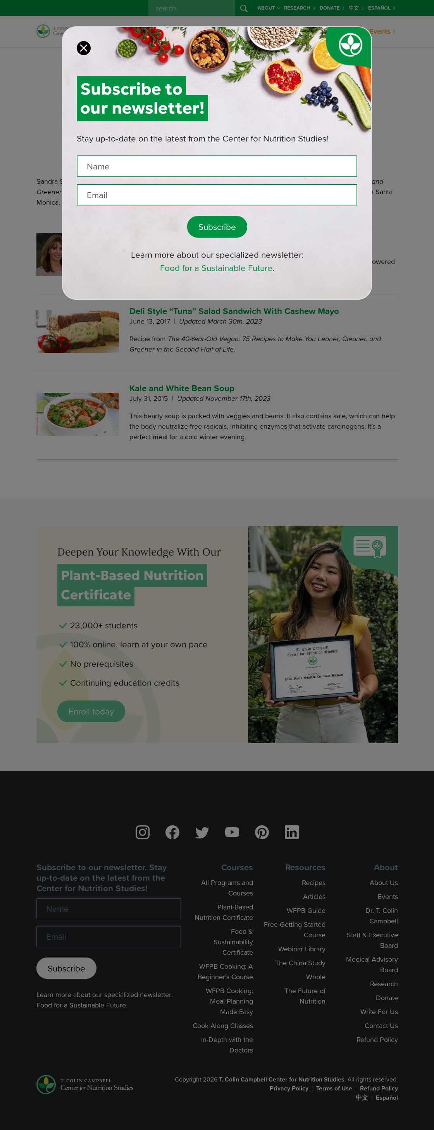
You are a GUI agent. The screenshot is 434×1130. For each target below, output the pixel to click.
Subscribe (217, 215)
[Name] (217, 155)
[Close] (84, 36)
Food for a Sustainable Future (216, 256)
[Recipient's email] (217, 183)
